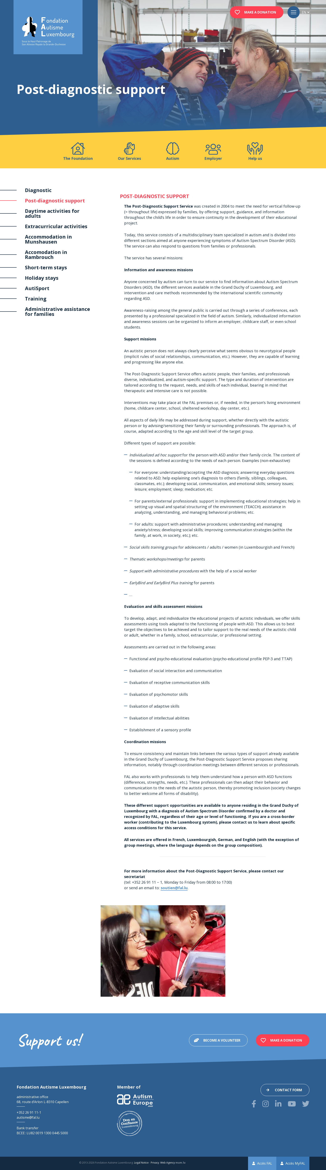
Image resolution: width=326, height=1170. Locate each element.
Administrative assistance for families (57, 311)
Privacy (155, 1162)
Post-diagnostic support (55, 200)
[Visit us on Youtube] (292, 1103)
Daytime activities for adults (52, 213)
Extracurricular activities (56, 226)
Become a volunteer (221, 1040)
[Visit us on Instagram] (265, 1103)
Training (35, 298)
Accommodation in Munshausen (48, 239)
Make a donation (260, 12)
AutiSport (37, 288)
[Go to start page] (48, 31)
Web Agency (167, 1162)
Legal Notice (141, 1162)
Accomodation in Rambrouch (46, 254)
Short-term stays (46, 267)
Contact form (288, 1090)
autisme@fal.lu (28, 1117)
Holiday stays (41, 277)
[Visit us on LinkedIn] (278, 1103)
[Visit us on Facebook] (254, 1103)
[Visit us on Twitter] (305, 1103)
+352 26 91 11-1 (29, 1112)
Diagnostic (38, 190)
